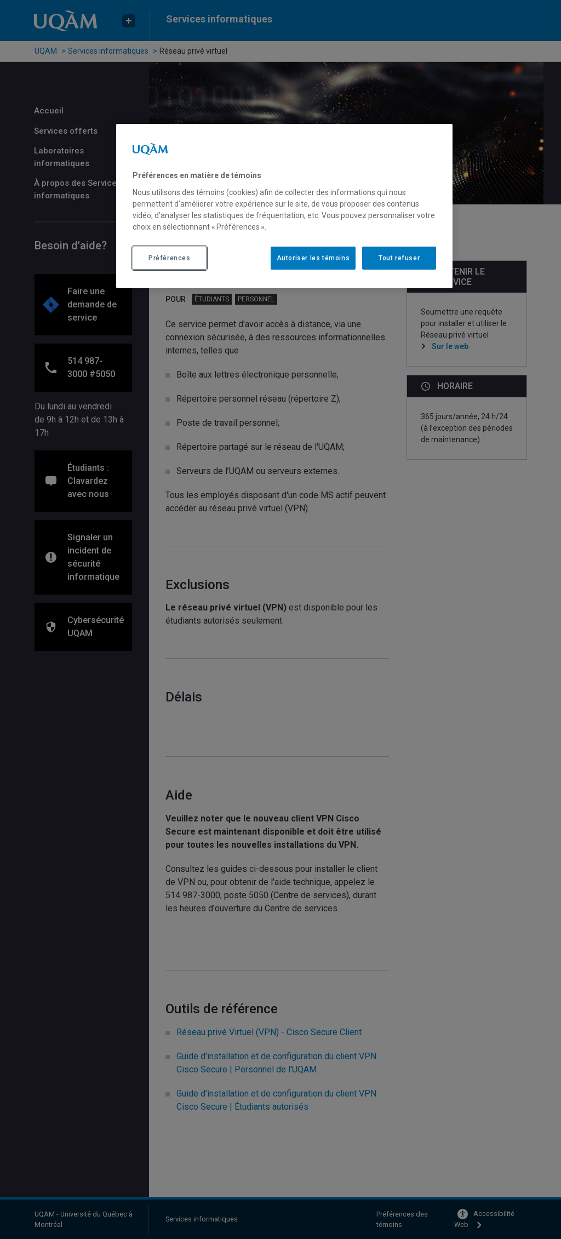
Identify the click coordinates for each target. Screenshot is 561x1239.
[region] (284, 206)
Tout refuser (399, 258)
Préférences (169, 258)
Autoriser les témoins (313, 258)
